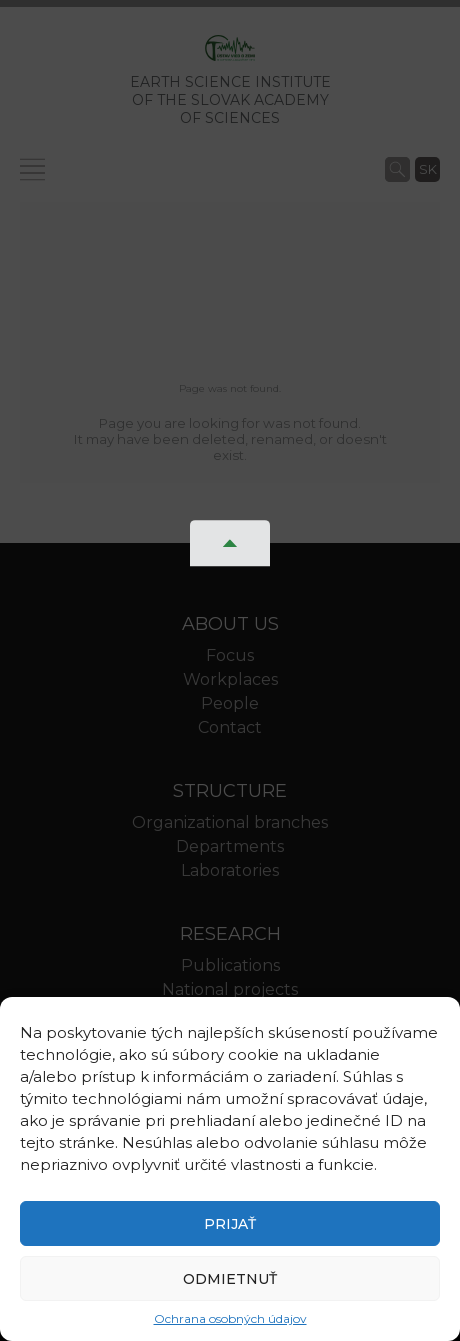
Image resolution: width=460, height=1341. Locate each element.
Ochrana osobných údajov (230, 1318)
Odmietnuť (230, 1279)
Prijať (230, 1224)
